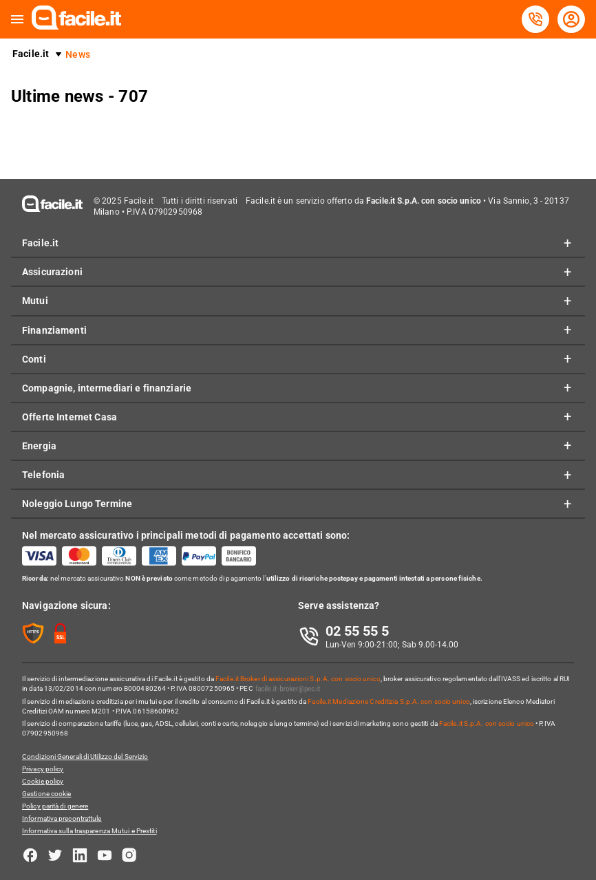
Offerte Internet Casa (69, 416)
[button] (17, 19)
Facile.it (30, 53)
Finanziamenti (54, 330)
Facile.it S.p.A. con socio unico (486, 723)
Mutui (35, 300)
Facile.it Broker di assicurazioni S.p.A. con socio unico (298, 679)
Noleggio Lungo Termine (77, 503)
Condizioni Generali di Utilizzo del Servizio (85, 756)
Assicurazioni (52, 271)
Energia (39, 445)
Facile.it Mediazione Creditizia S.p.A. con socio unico (388, 701)
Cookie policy (42, 781)
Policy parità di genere (55, 806)
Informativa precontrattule (62, 818)
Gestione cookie (47, 793)
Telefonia (43, 474)
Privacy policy (42, 769)
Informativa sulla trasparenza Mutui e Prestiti (89, 831)
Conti (34, 359)
